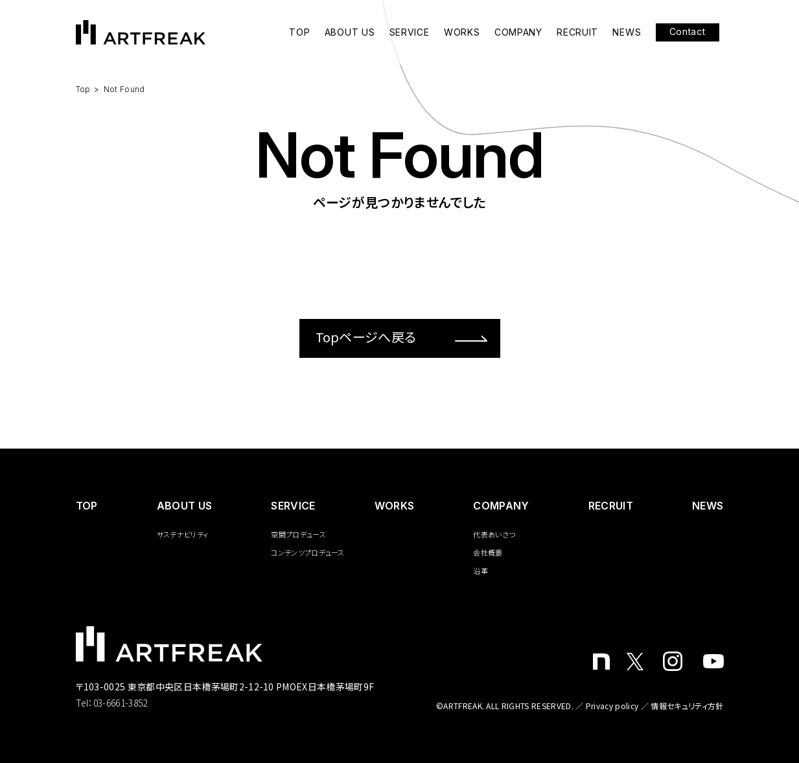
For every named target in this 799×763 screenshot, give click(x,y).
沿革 (480, 570)
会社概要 (487, 552)
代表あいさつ (494, 534)
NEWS (626, 32)
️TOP (87, 505)
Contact (687, 31)
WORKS (462, 32)
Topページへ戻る (401, 336)
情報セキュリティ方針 (687, 705)
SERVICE (409, 32)
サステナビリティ (183, 534)
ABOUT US (350, 32)
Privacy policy (612, 705)
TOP (299, 32)
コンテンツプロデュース (308, 552)
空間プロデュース (298, 534)
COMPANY (518, 32)
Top (83, 89)
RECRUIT (577, 32)
